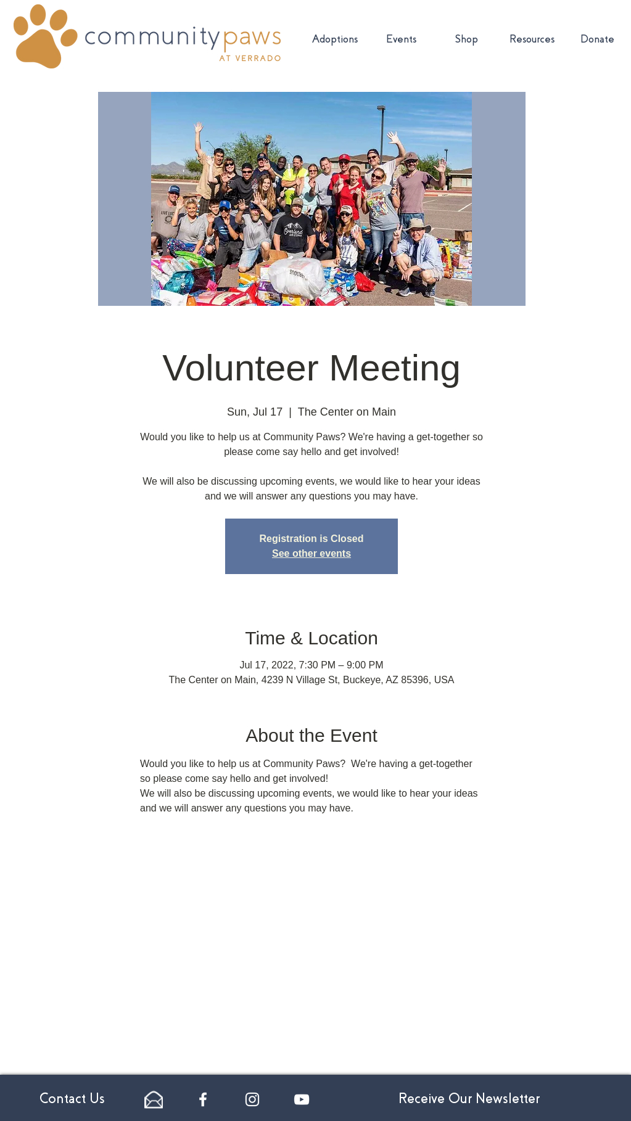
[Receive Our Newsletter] (469, 1099)
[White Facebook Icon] (203, 1099)
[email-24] (153, 1099)
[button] (531, 39)
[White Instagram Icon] (252, 1099)
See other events (311, 553)
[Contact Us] (72, 1099)
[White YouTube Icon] (301, 1099)
